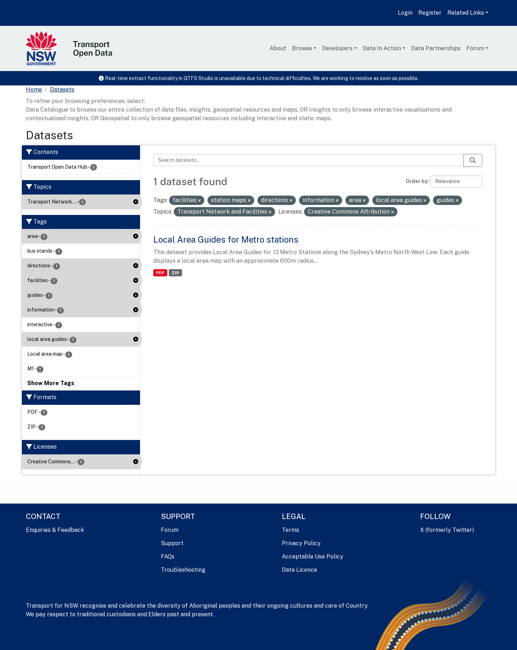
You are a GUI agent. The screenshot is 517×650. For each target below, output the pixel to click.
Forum (475, 48)
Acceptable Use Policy (312, 556)
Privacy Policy (301, 543)
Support (172, 543)
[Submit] (473, 160)
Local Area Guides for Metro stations (225, 239)
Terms (290, 530)
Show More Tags (50, 383)
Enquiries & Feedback (55, 530)
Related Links (465, 12)
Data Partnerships (436, 48)
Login (405, 12)
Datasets (62, 89)
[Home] (34, 89)
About (278, 48)
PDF (160, 272)
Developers (337, 48)
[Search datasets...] (308, 160)
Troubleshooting (183, 569)
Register (430, 12)
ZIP (175, 272)
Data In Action (382, 48)
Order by (417, 181)
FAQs (167, 556)
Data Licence (299, 569)
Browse (302, 48)
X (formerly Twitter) (447, 530)
